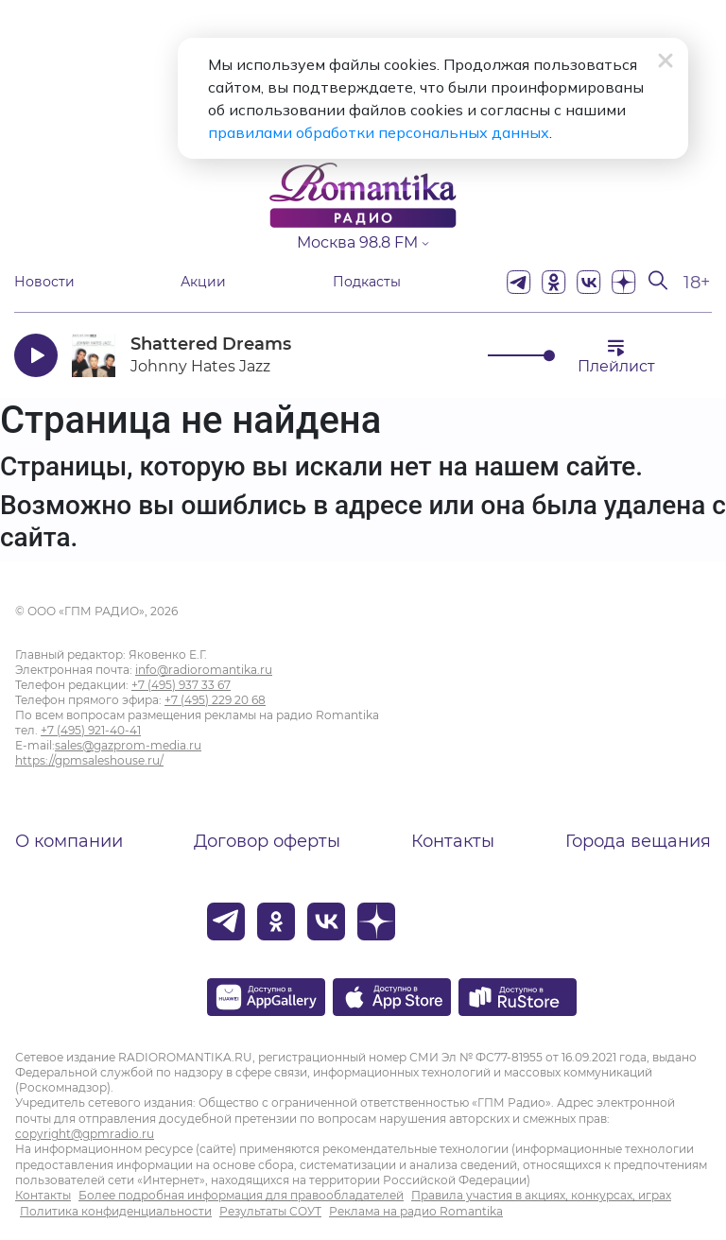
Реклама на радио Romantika (416, 1211)
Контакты (452, 841)
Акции (203, 282)
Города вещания (638, 841)
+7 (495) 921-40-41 (91, 730)
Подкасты (367, 282)
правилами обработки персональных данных (378, 132)
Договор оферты (267, 841)
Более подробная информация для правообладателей (241, 1195)
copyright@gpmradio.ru (84, 1134)
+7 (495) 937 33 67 (181, 685)
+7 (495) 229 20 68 (215, 700)
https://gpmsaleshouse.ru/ (89, 760)
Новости (44, 282)
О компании (69, 841)
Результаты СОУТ (270, 1211)
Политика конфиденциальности (116, 1211)
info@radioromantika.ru (203, 670)
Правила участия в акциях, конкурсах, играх (541, 1195)
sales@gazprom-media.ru (128, 745)
